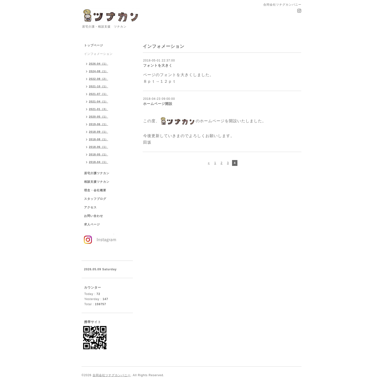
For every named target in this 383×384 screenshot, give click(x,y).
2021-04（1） (98, 101)
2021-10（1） (98, 86)
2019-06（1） (98, 124)
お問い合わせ (93, 216)
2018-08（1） (98, 139)
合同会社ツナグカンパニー (112, 375)
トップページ (93, 45)
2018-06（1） (98, 146)
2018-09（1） (98, 131)
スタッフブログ (95, 199)
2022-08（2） (98, 78)
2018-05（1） (98, 154)
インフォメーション (98, 54)
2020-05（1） (98, 116)
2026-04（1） (98, 63)
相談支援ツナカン (96, 181)
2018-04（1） (98, 162)
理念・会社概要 (95, 190)
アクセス (90, 207)
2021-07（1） (98, 93)
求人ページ (92, 224)
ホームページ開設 (157, 104)
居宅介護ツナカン (96, 173)
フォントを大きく (157, 65)
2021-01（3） (98, 109)
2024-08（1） (98, 71)
